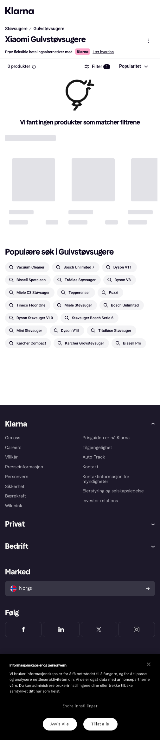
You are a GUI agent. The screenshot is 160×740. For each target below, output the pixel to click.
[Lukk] (149, 664)
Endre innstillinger (80, 706)
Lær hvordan (103, 52)
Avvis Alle (59, 724)
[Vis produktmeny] (148, 41)
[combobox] (133, 66)
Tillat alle (100, 724)
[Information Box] (33, 66)
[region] (80, 697)
